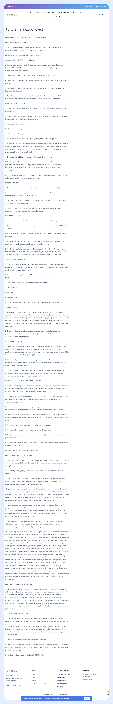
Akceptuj (86, 698)
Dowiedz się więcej (65, 698)
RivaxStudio (56, 694)
